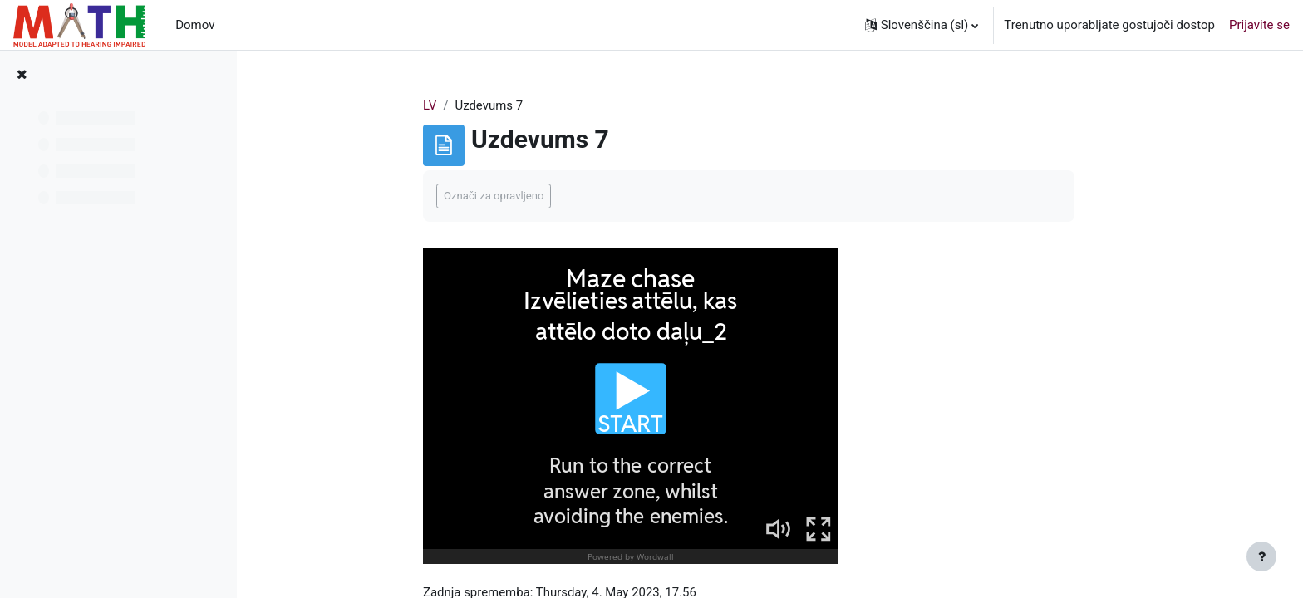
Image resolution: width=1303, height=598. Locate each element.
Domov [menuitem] (194, 24)
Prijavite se (1259, 24)
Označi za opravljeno (502, 196)
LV (438, 105)
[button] (922, 25)
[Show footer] (1261, 556)
